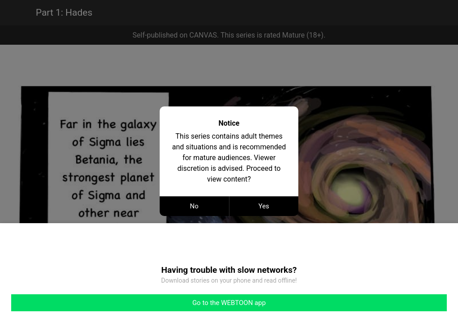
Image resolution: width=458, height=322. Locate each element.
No (194, 206)
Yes (264, 206)
